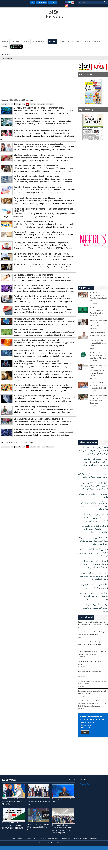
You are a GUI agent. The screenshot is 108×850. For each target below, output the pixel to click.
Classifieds (52, 2)
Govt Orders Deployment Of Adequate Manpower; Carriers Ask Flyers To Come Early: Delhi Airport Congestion (92, 703)
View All (72, 780)
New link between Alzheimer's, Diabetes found (36, 165)
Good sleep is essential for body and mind (33, 274)
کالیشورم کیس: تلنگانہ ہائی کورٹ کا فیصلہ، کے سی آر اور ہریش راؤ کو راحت (93, 552)
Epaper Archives (53, 838)
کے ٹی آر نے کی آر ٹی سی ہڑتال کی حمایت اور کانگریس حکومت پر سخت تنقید (93, 506)
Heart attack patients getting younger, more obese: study (40, 306)
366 (35, 104)
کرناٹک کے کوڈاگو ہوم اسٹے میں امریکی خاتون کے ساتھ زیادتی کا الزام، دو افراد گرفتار (94, 529)
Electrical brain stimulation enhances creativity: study (39, 107)
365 (31, 104)
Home (1, 54)
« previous (4, 104)
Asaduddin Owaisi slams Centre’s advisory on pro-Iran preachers (98, 322)
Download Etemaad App (89, 838)
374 (47, 104)
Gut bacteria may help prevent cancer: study (35, 118)
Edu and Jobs (73, 41)
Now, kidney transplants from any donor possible (37, 361)
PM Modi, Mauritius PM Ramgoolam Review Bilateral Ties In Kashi (12, 801)
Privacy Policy (65, 838)
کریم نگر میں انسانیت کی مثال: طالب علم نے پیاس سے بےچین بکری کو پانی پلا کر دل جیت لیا (93, 450)
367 (39, 104)
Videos (5, 46)
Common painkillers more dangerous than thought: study (41, 385)
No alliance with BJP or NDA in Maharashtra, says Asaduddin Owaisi (98, 385)
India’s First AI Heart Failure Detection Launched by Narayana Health (38, 801)
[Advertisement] (18, 14)
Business (15, 41)
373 (44, 104)
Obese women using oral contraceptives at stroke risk (39, 418)
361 (16, 104)
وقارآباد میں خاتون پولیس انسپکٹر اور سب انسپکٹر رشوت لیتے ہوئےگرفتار (94, 596)
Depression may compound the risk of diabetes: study (39, 144)
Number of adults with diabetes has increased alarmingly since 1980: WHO (43, 209)
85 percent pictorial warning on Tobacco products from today (42, 264)
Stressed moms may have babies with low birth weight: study (43, 371)
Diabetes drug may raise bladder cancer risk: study (37, 187)
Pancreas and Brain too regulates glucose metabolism (39, 318)
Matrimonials (41, 2)
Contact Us (76, 838)
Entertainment (39, 41)
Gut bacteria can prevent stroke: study (32, 285)
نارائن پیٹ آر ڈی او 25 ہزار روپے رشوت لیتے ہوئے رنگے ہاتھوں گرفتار (94, 608)
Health (52, 41)
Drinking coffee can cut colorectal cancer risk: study (38, 232)
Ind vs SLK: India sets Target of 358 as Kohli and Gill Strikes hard (38, 827)
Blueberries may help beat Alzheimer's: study (35, 429)
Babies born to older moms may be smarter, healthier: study (42, 130)
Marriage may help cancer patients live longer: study (38, 155)
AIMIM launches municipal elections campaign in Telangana (98, 355)
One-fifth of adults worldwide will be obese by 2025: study (41, 253)
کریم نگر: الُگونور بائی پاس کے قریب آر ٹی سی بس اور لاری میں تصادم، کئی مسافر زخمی (93, 564)
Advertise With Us (31, 838)
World (5, 41)
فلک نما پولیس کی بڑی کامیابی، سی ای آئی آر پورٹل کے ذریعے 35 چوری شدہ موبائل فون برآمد (94, 517)
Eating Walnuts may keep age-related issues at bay (37, 198)
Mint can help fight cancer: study (29, 329)
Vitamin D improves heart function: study (33, 221)
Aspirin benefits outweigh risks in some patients (36, 176)
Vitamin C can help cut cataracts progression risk (36, 340)
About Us (20, 838)
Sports (26, 41)
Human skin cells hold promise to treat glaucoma (37, 350)
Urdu (32, 2)
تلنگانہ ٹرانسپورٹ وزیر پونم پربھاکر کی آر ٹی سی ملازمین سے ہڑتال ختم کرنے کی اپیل (93, 541)
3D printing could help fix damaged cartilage (34, 395)
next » (51, 104)
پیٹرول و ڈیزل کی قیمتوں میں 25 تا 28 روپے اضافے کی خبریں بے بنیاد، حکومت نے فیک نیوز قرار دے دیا (93, 485)
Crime (61, 41)
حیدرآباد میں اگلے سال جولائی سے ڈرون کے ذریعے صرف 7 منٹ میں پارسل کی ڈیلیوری (94, 576)
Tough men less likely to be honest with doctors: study (39, 296)
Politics (86, 41)
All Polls (43, 838)
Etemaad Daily (85, 784)
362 (20, 104)
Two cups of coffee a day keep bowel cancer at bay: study (41, 242)
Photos (97, 41)
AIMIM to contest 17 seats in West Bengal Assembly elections (97, 310)
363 (24, 104)
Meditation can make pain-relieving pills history (36, 406)
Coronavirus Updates (8, 58)
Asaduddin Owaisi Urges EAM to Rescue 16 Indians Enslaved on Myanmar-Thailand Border (98, 370)
